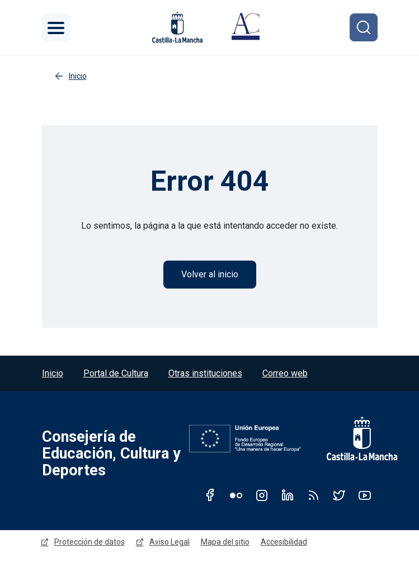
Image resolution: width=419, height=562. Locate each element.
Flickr (236, 495)
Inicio (52, 373)
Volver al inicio (209, 274)
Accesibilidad (284, 541)
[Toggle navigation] (56, 27)
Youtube (365, 495)
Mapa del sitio (225, 541)
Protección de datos (89, 541)
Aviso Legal (169, 541)
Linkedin (287, 495)
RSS (313, 495)
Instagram (262, 495)
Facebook (210, 495)
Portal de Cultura (115, 373)
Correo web (285, 373)
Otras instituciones (205, 373)
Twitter (339, 495)
